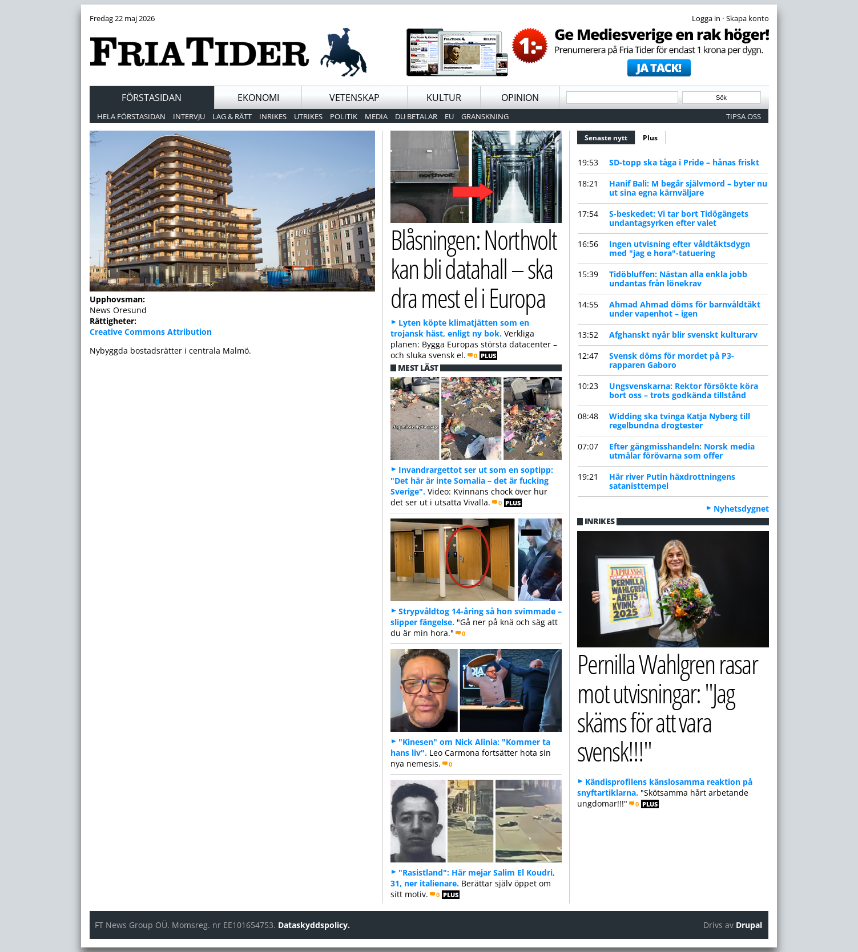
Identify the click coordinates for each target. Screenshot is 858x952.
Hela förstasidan (131, 116)
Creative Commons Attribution (151, 331)
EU (449, 116)
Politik (343, 116)
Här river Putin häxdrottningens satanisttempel (672, 481)
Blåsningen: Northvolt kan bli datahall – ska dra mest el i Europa (473, 268)
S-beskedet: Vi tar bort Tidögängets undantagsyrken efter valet (678, 218)
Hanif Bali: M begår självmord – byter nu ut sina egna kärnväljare (688, 188)
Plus (650, 137)
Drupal (749, 924)
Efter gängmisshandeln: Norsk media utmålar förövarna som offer (682, 451)
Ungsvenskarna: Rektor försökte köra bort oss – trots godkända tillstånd (683, 390)
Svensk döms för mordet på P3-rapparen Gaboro (671, 360)
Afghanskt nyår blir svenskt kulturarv (683, 334)
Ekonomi (258, 97)
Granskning (485, 116)
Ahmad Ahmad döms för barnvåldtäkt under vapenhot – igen (684, 309)
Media (376, 116)
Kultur (443, 97)
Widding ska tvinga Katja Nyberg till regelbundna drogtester (679, 421)
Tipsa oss (743, 116)
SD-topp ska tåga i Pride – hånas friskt (684, 162)
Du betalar (416, 116)
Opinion (520, 97)
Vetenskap (354, 97)
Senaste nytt (610, 136)
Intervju (189, 116)
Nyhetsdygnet (741, 508)
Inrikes (273, 116)
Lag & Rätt (232, 116)
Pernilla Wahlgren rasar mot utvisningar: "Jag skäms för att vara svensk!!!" (667, 707)
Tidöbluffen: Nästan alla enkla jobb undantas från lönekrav (678, 279)
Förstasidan (152, 97)
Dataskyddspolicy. (314, 924)
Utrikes (308, 116)
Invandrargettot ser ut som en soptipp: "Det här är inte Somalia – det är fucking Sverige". (471, 480)
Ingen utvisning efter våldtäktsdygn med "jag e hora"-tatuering (679, 248)
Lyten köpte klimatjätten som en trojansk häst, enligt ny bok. (459, 328)
